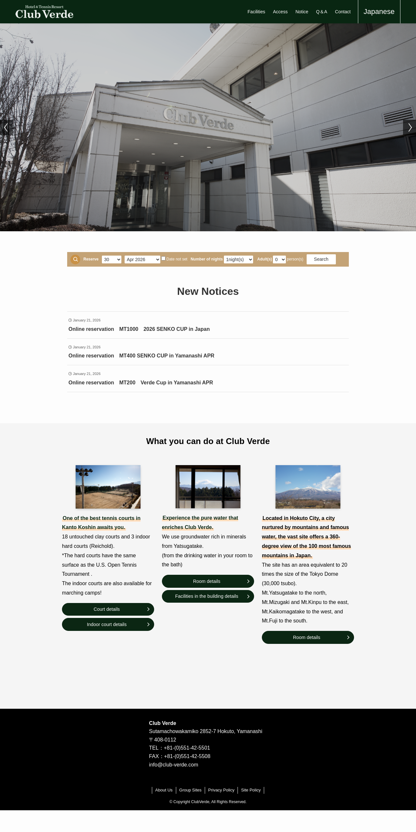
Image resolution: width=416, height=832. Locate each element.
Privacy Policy (221, 790)
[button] (6, 127)
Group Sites (190, 790)
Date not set (174, 258)
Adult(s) (264, 259)
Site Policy (251, 790)
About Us (163, 790)
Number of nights (206, 259)
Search (321, 259)
